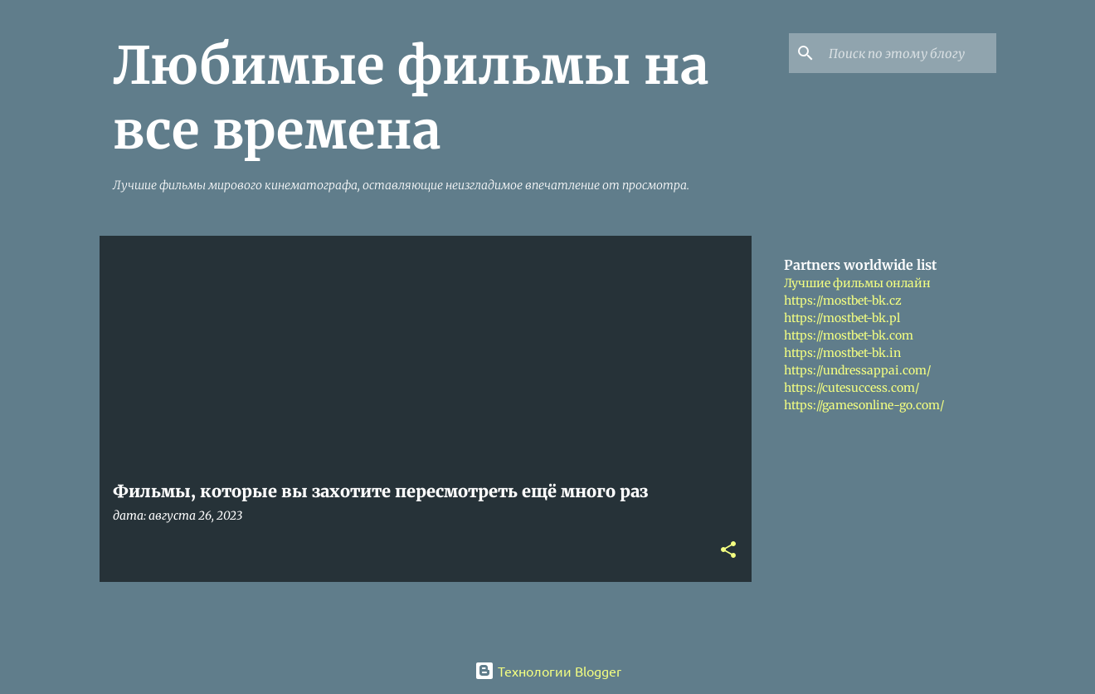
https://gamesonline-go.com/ (864, 405)
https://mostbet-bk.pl (842, 317)
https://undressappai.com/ (857, 370)
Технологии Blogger (547, 670)
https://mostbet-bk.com (848, 335)
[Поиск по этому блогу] (909, 53)
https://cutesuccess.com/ (851, 387)
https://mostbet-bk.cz (843, 300)
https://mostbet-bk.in (842, 352)
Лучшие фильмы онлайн (857, 283)
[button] (728, 551)
